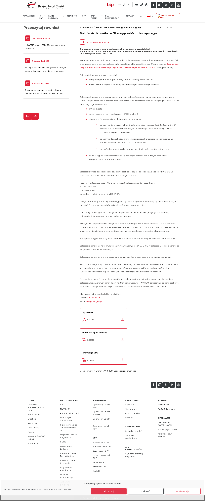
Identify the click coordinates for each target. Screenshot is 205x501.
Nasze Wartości (35, 414)
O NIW (42, 17)
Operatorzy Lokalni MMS (101, 406)
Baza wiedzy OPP (101, 451)
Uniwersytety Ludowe (66, 447)
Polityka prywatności (167, 429)
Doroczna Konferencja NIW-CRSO (36, 407)
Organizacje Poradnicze (66, 469)
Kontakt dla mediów (167, 409)
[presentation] (27, 116)
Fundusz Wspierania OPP (102, 456)
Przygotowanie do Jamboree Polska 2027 (68, 428)
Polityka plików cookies (165, 435)
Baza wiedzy (97, 17)
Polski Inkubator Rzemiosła (67, 461)
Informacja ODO (90, 353)
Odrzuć (146, 491)
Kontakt (131, 16)
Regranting (73, 16)
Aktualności (29, 16)
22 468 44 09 (94, 297)
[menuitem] (150, 15)
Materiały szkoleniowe (131, 436)
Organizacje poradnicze (125, 371)
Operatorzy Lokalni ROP (101, 427)
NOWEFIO (65, 409)
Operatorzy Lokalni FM (101, 420)
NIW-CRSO (107, 371)
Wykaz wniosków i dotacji (36, 437)
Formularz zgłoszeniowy (94, 332)
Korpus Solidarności (69, 413)
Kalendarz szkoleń (133, 431)
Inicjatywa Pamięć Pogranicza (68, 436)
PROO (63, 404)
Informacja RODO (101, 467)
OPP (85, 16)
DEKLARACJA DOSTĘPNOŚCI (165, 423)
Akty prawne (98, 462)
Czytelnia (129, 404)
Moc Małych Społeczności (66, 419)
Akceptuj (109, 491)
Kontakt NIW (163, 404)
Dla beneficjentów (112, 17)
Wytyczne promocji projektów (134, 455)
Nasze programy (56, 17)
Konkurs (129, 417)
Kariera (31, 432)
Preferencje (182, 491)
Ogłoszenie (88, 312)
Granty (99, 371)
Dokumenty (33, 427)
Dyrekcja (32, 419)
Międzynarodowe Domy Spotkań (68, 454)
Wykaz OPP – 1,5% (101, 442)
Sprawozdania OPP (102, 446)
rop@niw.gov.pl (151, 84)
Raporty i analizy (132, 413)
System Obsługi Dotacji (166, 16)
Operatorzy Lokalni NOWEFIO (101, 413)
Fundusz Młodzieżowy (66, 476)
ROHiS (63, 442)
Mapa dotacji (34, 443)
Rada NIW (32, 423)
